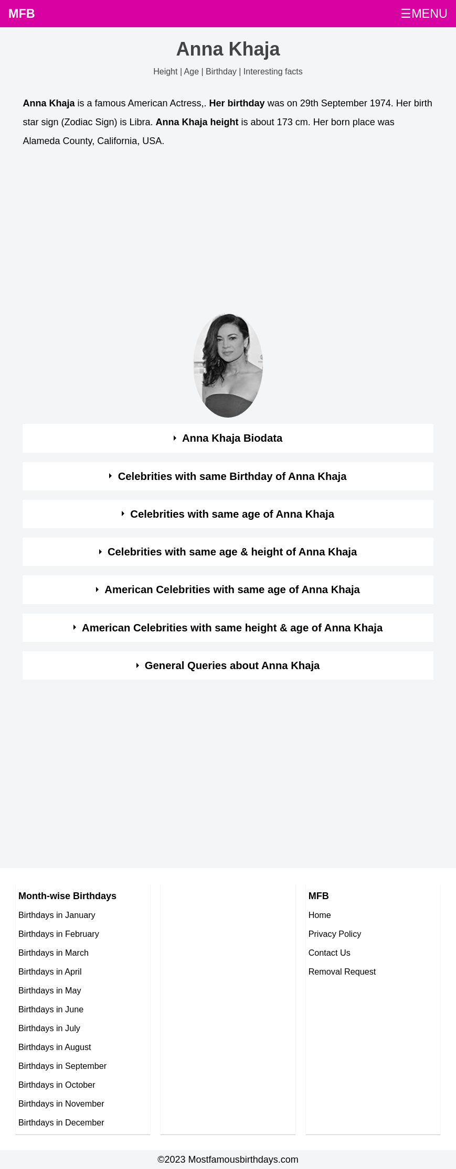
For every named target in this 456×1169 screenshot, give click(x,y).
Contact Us (330, 952)
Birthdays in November (61, 1103)
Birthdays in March (53, 952)
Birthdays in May (49, 990)
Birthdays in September (62, 1065)
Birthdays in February (58, 933)
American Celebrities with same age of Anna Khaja (232, 589)
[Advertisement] (228, 233)
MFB (21, 13)
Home (320, 915)
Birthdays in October (57, 1084)
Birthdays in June (50, 1009)
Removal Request (342, 971)
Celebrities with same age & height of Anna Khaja (232, 552)
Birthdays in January (57, 915)
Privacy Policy (335, 933)
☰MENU (424, 13)
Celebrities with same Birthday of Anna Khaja (232, 476)
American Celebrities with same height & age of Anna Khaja (232, 627)
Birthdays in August (54, 1047)
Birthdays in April (50, 971)
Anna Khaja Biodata (232, 438)
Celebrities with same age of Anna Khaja (232, 514)
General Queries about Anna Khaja (232, 665)
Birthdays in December (61, 1122)
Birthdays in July (49, 1028)
